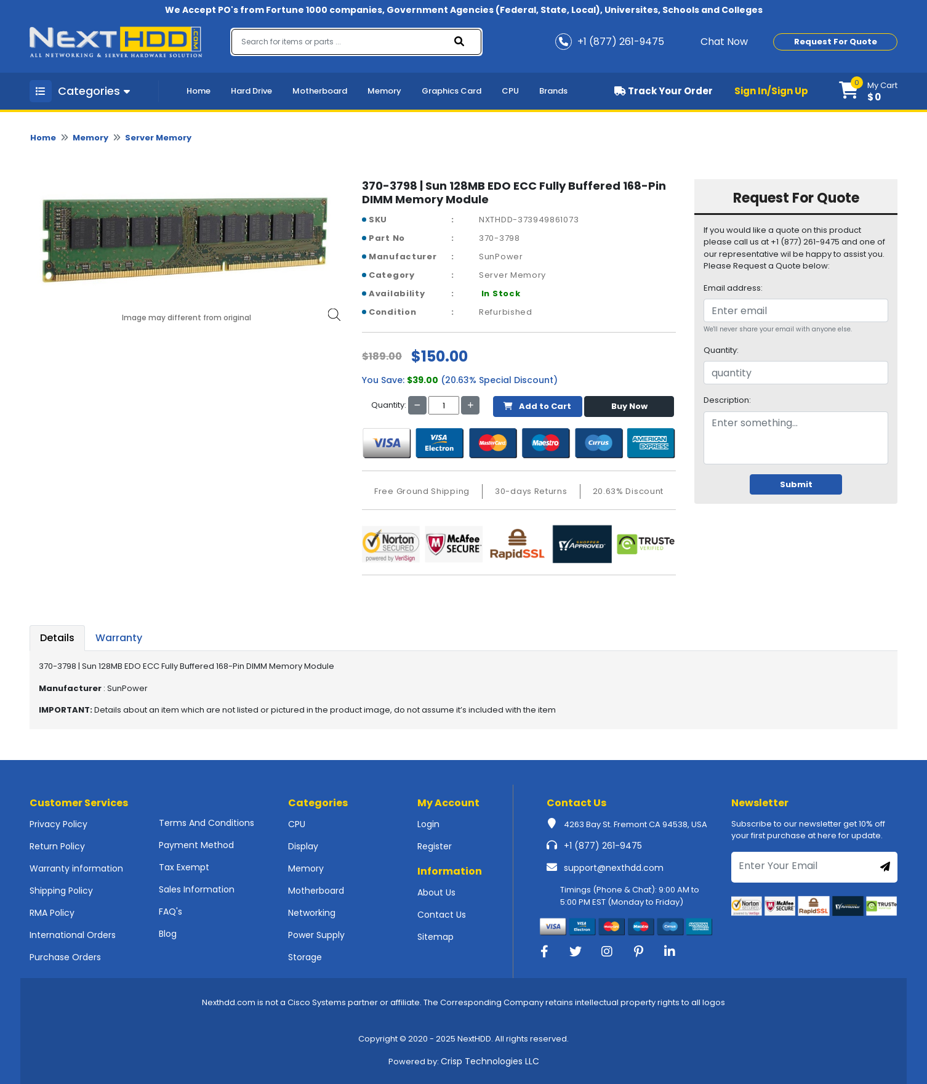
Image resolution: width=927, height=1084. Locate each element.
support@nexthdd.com (614, 868)
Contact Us (441, 914)
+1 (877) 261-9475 (603, 845)
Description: (727, 400)
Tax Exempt (184, 867)
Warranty (118, 638)
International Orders (73, 935)
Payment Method (196, 845)
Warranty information (76, 868)
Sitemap (435, 937)
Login (428, 824)
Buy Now (629, 406)
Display (303, 846)
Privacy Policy (58, 824)
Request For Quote (835, 41)
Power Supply (316, 935)
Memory (384, 91)
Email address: (733, 288)
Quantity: (721, 350)
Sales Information (197, 889)
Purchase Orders (65, 957)
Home (199, 91)
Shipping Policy (61, 890)
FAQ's (170, 911)
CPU (510, 91)
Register (434, 846)
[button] (868, 91)
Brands (553, 91)
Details (57, 638)
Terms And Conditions (206, 823)
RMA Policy (52, 913)
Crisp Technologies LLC (490, 1061)
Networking (311, 913)
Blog (168, 934)
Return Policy (57, 846)
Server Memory (158, 138)
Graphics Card (451, 91)
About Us (436, 892)
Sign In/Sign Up (771, 90)
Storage (305, 957)
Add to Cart (537, 406)
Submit (796, 484)
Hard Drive (251, 91)
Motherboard (319, 91)
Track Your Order (663, 90)
